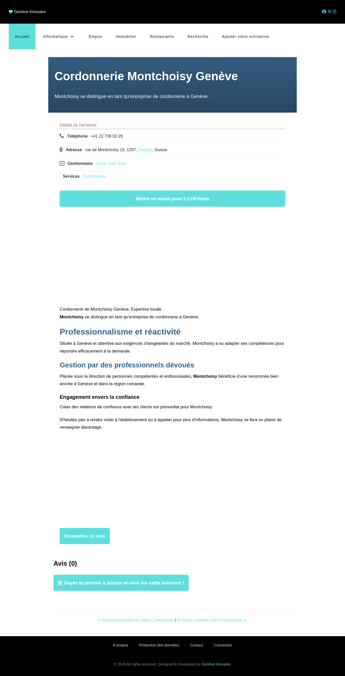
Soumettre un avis (84, 536)
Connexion (224, 645)
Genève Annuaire (30, 12)
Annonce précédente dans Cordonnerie (137, 620)
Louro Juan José (111, 163)
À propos (119, 645)
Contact (197, 645)
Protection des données (158, 645)
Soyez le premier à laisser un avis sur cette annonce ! (121, 582)
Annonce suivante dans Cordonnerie (211, 620)
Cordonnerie (94, 176)
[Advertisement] (172, 257)
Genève (145, 150)
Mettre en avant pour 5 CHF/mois (172, 198)
